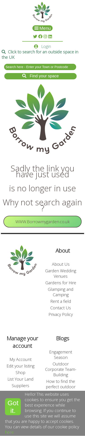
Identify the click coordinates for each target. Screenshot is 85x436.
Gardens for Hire (60, 282)
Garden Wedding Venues (60, 273)
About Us (61, 264)
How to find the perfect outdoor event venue (60, 387)
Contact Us (60, 307)
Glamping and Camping (60, 292)
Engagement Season (60, 354)
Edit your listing (20, 366)
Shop (20, 372)
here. (9, 432)
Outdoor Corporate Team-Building (60, 369)
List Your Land (20, 379)
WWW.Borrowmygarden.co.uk (42, 221)
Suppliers (20, 385)
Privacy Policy (61, 314)
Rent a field (60, 301)
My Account (21, 359)
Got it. (12, 406)
